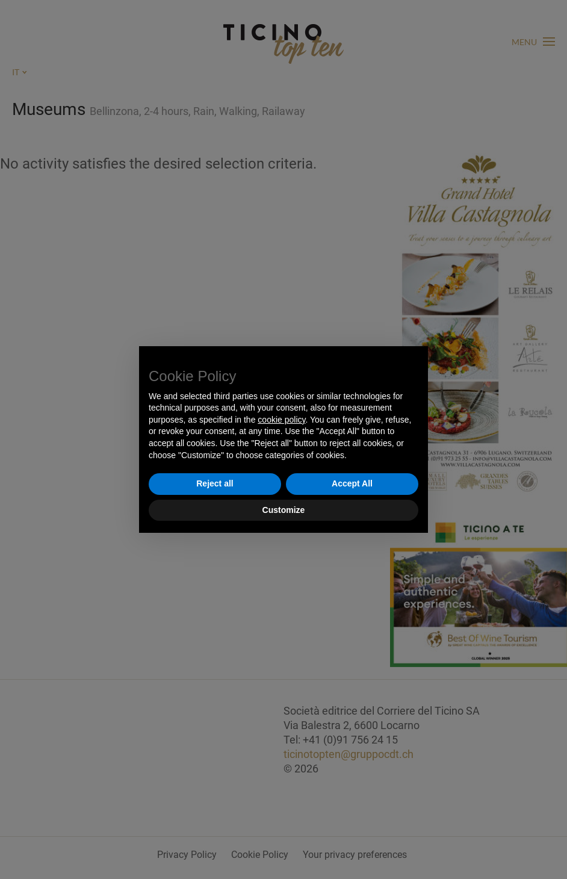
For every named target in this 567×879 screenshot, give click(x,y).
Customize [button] (283, 510)
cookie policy (281, 419)
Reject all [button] (214, 483)
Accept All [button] (352, 483)
